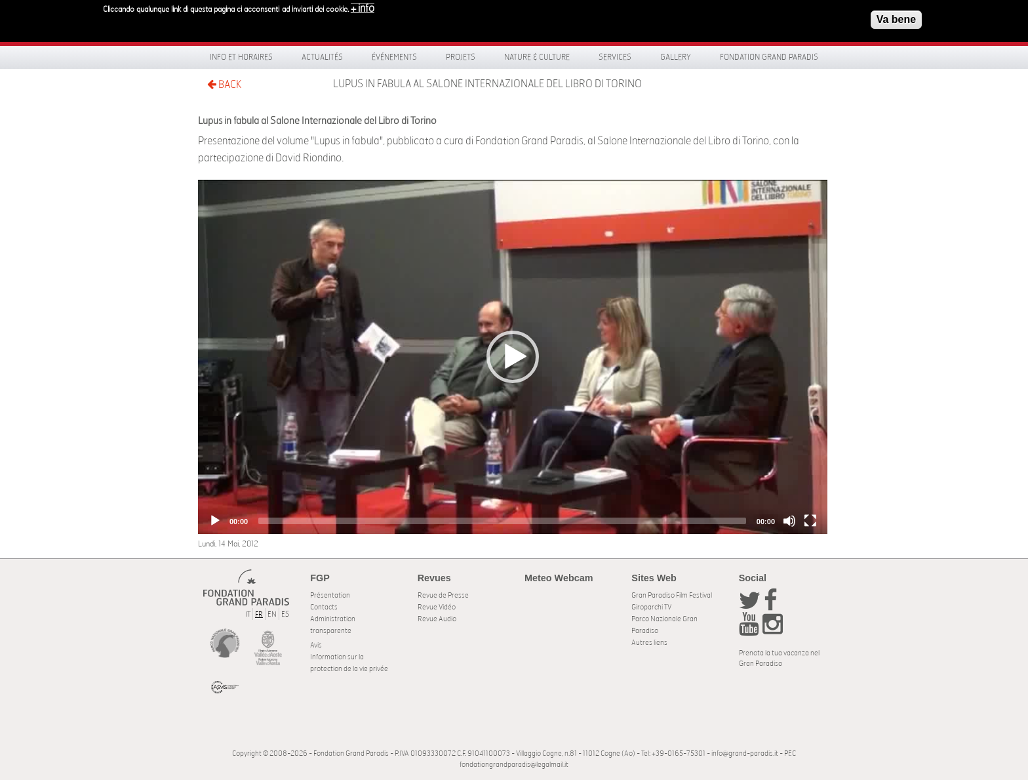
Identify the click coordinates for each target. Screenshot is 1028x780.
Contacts (324, 607)
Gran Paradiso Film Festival (671, 595)
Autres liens (649, 642)
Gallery (675, 57)
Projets (460, 57)
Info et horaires (241, 57)
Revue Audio (437, 619)
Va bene (896, 19)
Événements (394, 57)
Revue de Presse (443, 595)
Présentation (330, 595)
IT (247, 614)
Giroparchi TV (651, 607)
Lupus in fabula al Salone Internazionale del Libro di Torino (487, 84)
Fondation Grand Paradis (769, 57)
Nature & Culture (537, 57)
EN (272, 614)
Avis (316, 645)
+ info (362, 8)
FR (259, 614)
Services (615, 57)
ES (285, 614)
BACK (224, 84)
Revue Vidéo (437, 607)
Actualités (322, 57)
